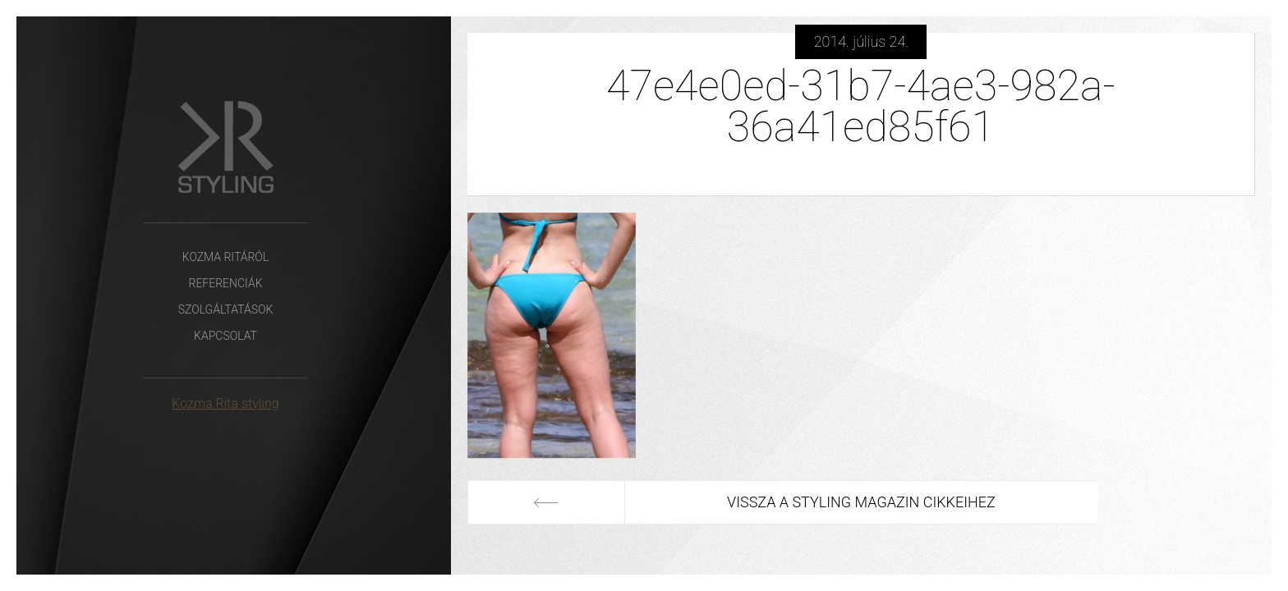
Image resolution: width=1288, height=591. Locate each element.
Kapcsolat (225, 335)
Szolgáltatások (226, 309)
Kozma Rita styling (225, 403)
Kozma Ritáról (225, 256)
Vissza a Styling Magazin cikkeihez (861, 502)
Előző (546, 502)
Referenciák (225, 283)
